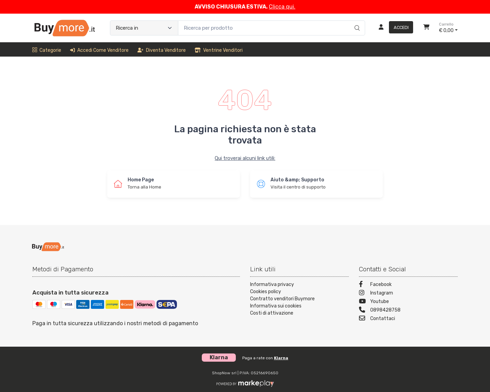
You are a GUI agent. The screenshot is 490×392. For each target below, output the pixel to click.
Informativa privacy (272, 284)
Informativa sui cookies (275, 306)
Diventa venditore (161, 50)
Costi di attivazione (271, 313)
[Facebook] (408, 285)
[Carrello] (426, 28)
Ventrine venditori (219, 50)
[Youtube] (408, 302)
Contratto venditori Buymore (282, 299)
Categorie (46, 50)
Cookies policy (265, 292)
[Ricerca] (356, 20)
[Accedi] (393, 28)
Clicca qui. (282, 6)
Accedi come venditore (99, 50)
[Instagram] (408, 293)
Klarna (281, 358)
